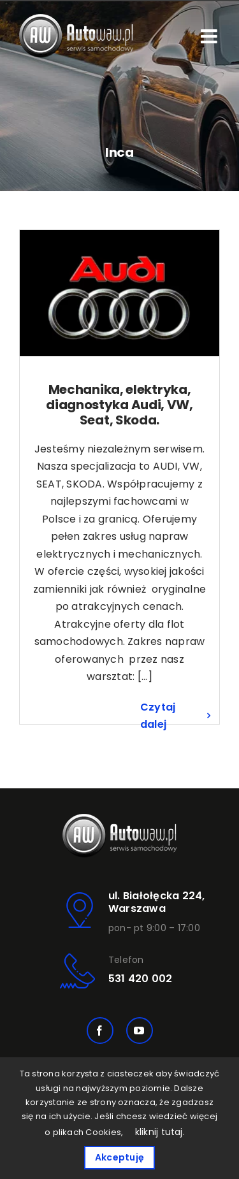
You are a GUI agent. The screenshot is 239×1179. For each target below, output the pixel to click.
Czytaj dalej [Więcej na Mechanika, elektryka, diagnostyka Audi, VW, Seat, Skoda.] (157, 716)
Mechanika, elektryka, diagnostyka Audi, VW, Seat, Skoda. (119, 404)
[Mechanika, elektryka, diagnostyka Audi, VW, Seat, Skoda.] (119, 293)
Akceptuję (119, 1157)
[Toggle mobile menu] (210, 36)
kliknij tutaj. (160, 1131)
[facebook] (100, 1030)
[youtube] (139, 1030)
